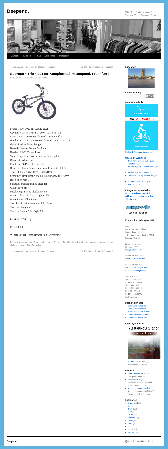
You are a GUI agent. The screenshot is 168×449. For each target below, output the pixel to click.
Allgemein (132, 403)
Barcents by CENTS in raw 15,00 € (142, 173)
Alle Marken (130, 199)
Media (130, 421)
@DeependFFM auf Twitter (138, 312)
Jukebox (27, 56)
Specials (131, 432)
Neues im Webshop (135, 158)
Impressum (64, 56)
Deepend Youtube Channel (138, 315)
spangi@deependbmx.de (134, 250)
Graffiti (146, 193)
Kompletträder (78, 242)
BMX (36, 242)
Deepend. (18, 11)
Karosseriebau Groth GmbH (139, 388)
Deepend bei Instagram (137, 306)
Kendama (131, 418)
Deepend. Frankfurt (62, 242)
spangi (44, 78)
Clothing (131, 412)
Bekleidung (130, 196)
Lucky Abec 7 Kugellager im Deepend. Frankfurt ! (33, 67)
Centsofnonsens (134, 373)
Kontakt (37, 56)
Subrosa (89, 242)
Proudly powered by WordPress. (141, 441)
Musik (130, 423)
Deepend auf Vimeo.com (137, 317)
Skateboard (136, 193)
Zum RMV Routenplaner (135, 259)
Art (129, 406)
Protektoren (141, 196)
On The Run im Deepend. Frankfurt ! (98, 67)
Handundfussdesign (135, 379)
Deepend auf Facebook (137, 309)
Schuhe (130, 426)
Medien (150, 196)
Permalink (36, 245)
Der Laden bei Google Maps (136, 267)
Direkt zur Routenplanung (135, 270)
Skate (130, 429)
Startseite (15, 56)
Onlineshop (49, 56)
